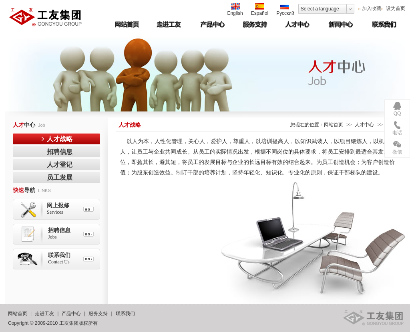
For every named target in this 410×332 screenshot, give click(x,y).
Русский (285, 9)
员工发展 (59, 177)
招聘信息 (59, 151)
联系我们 (125, 313)
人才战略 (59, 139)
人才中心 (364, 125)
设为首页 (395, 8)
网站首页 (333, 125)
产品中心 (71, 313)
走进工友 (44, 313)
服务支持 (98, 313)
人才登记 (59, 164)
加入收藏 (371, 8)
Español (259, 9)
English (235, 9)
